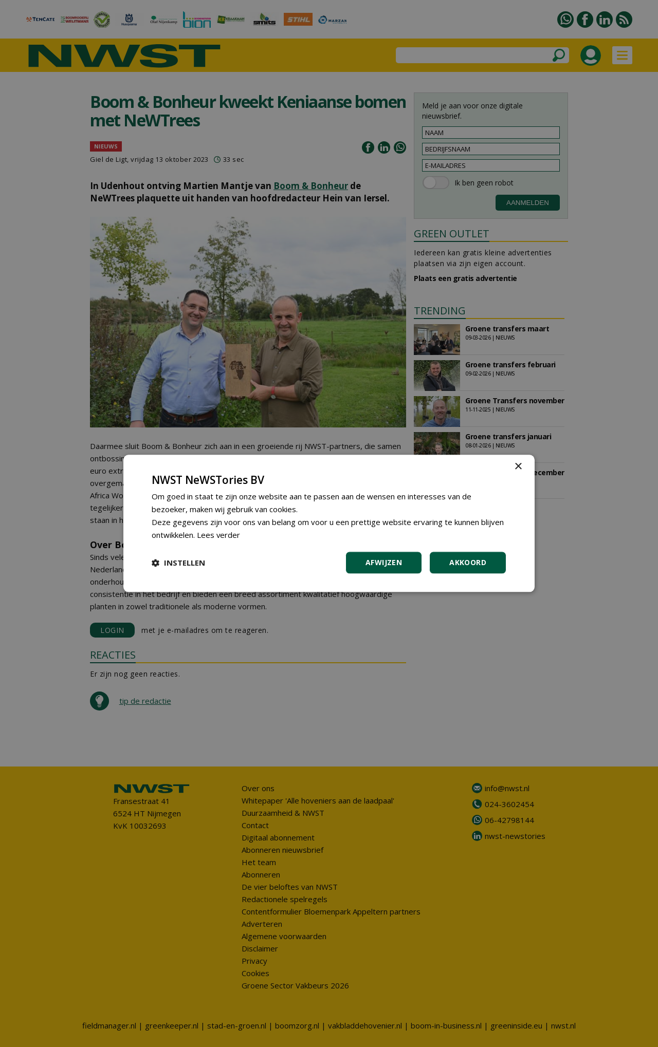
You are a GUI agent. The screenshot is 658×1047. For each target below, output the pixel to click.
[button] (178, 563)
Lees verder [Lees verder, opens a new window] (219, 535)
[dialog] (329, 523)
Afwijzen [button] (383, 563)
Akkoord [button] (467, 563)
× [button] (518, 467)
